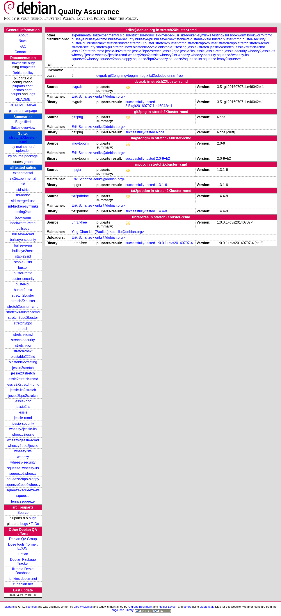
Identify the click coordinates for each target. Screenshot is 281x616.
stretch (23, 329)
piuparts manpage (23, 111)
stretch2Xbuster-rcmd (23, 139)
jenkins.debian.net (23, 578)
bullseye (22, 228)
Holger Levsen (168, 606)
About (23, 35)
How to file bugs (23, 63)
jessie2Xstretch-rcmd (23, 384)
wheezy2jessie (23, 434)
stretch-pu (23, 345)
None (160, 132)
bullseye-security (23, 240)
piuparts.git (206, 606)
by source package (23, 156)
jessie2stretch (23, 368)
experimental (23, 173)
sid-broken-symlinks (22, 206)
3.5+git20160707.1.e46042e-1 (148, 106)
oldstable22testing (23, 362)
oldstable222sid (23, 356)
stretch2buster (23, 295)
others (187, 606)
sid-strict (23, 190)
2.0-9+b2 (163, 158)
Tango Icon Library (121, 610)
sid (23, 184)
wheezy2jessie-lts (23, 429)
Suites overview (23, 127)
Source (22, 512)
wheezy (23, 457)
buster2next (23, 290)
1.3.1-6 (161, 185)
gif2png (114, 75)
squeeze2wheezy (23, 473)
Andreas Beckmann (140, 606)
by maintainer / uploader (22, 148)
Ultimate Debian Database (23, 571)
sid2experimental (23, 178)
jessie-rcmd (23, 418)
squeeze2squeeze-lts (22, 490)
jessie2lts (23, 406)
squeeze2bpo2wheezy (22, 485)
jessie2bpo (22, 401)
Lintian (23, 554)
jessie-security (23, 423)
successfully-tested (140, 102)
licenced (31, 606)
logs (32, 94)
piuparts (9, 606)
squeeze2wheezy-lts (23, 468)
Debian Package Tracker (23, 561)
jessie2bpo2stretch (22, 396)
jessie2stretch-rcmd (23, 379)
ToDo (35, 524)
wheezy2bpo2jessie (23, 446)
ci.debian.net (23, 584)
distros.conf (23, 90)
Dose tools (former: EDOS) (23, 546)
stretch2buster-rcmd (23, 306)
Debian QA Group (23, 539)
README (22, 99)
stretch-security (23, 340)
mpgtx (143, 75)
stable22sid (23, 262)
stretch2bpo (23, 323)
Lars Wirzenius (83, 606)
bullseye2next (23, 251)
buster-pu (23, 284)
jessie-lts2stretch (23, 390)
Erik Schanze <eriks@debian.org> (98, 96)
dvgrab (101, 75)
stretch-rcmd (23, 334)
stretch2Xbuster (23, 301)
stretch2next (22, 351)
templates (27, 67)
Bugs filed (23, 122)
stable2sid (23, 256)
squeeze (23, 496)
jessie (22, 412)
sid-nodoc (22, 195)
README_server (23, 105)
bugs (32, 518)
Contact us (22, 52)
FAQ (23, 46)
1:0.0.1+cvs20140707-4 (174, 243)
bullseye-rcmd (23, 234)
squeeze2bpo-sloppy (23, 479)
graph (28, 162)
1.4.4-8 (161, 211)
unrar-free (175, 75)
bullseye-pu (23, 245)
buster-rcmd (23, 273)
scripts (16, 94)
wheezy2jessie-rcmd (23, 440)
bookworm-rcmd (23, 223)
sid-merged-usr (23, 201)
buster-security (22, 279)
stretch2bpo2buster (23, 317)
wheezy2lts (23, 451)
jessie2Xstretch (23, 373)
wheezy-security (23, 462)
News (23, 41)
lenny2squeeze (23, 501)
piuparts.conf (22, 86)
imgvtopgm (129, 75)
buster (23, 267)
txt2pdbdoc (157, 75)
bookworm (23, 217)
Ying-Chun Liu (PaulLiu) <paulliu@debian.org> (107, 232)
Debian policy (23, 73)
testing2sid (22, 212)
